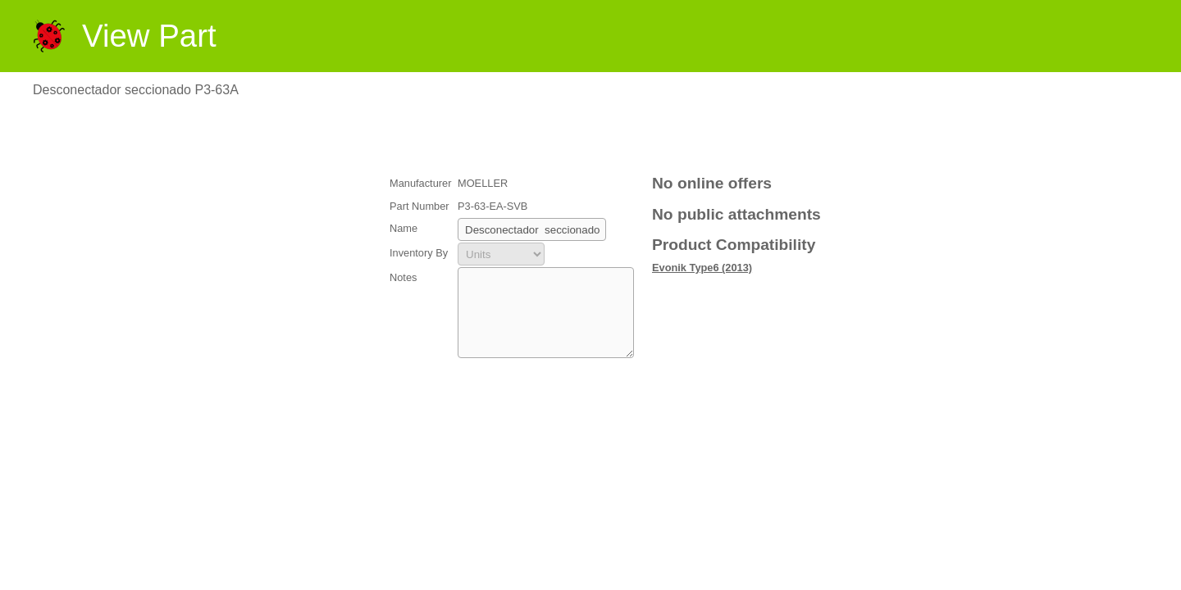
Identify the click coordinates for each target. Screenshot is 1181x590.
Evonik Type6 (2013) (702, 267)
